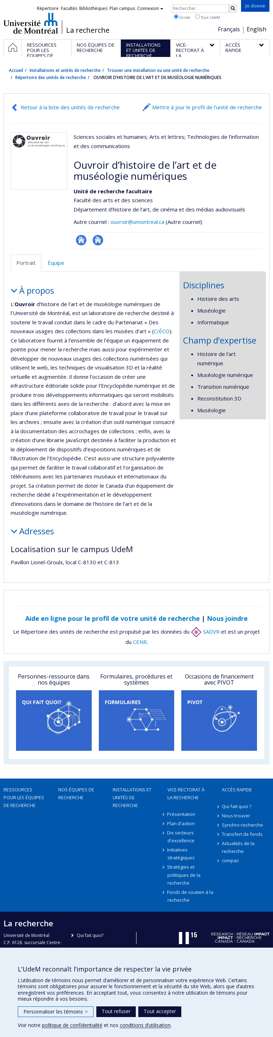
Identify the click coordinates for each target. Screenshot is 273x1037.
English (256, 29)
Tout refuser (116, 1011)
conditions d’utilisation (145, 1025)
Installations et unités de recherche (65, 70)
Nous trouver (236, 815)
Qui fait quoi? (90, 935)
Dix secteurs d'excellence (180, 836)
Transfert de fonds (242, 834)
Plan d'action (181, 823)
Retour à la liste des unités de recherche (70, 107)
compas (230, 860)
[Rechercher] (233, 8)
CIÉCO (162, 331)
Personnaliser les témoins (55, 1011)
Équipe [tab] (56, 262)
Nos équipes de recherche (76, 793)
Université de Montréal (31, 23)
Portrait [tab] (26, 262)
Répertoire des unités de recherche (50, 77)
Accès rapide (237, 789)
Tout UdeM (207, 17)
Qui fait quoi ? (236, 806)
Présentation (181, 814)
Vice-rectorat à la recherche (185, 793)
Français (229, 29)
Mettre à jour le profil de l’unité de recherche (207, 107)
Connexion (150, 8)
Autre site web (97, 240)
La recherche (87, 30)
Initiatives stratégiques (181, 854)
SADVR (205, 631)
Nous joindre (227, 618)
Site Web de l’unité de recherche (81, 240)
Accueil (16, 70)
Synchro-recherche (242, 825)
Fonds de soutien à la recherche (190, 896)
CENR (140, 641)
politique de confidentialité (72, 1025)
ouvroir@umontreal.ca (137, 221)
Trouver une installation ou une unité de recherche (158, 70)
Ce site (182, 17)
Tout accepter (160, 1011)
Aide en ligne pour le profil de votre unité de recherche (112, 618)
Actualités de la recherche (238, 847)
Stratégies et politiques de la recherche (183, 875)
